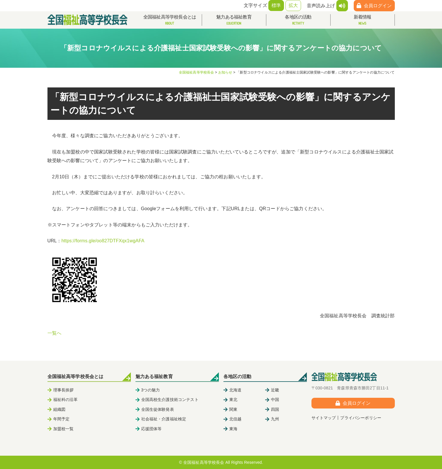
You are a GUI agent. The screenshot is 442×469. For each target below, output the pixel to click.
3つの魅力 (150, 390)
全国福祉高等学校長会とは (170, 20)
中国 (275, 399)
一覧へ (54, 333)
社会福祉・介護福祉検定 (163, 419)
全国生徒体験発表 (157, 409)
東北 (233, 399)
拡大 (293, 5)
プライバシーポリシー (360, 417)
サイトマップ (323, 417)
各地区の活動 (298, 20)
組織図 (59, 409)
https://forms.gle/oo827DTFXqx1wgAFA (102, 240)
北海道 (235, 390)
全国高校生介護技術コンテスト (170, 399)
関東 (233, 409)
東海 (233, 428)
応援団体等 (151, 428)
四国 (275, 409)
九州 (275, 419)
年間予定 (61, 419)
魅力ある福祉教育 (234, 20)
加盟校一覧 (63, 428)
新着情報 (363, 20)
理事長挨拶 (63, 390)
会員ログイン (378, 5)
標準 (276, 5)
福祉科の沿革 (65, 399)
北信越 (235, 419)
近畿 (275, 390)
